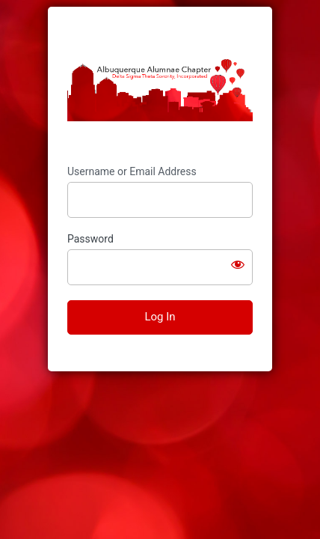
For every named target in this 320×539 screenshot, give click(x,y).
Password (90, 239)
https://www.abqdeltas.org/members (160, 86)
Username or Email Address (132, 171)
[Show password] (238, 264)
